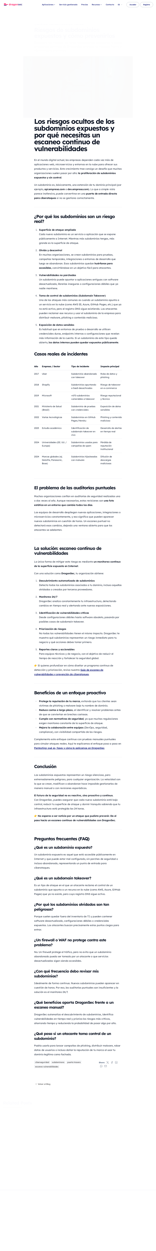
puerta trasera (73, 1062)
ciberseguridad (42, 1062)
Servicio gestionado (68, 4)
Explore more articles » (13, 1107)
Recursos (97, 4)
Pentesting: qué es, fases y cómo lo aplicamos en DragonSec (69, 748)
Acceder (133, 5)
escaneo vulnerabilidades (46, 1066)
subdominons (58, 1062)
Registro (146, 5)
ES (120, 5)
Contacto (110, 4)
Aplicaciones (48, 4)
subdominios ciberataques (61, 20)
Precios (84, 4)
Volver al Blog (42, 1084)
